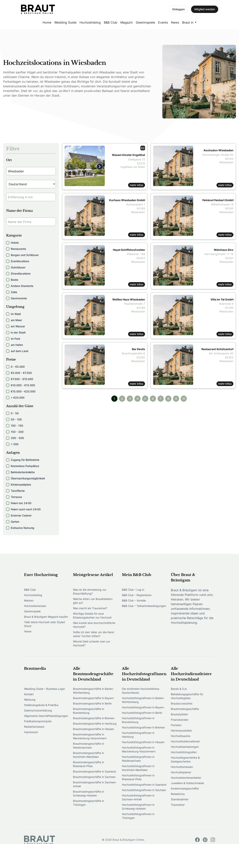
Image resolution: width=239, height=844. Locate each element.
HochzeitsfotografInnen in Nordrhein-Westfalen (138, 768)
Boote (12, 280)
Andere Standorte (19, 286)
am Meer (14, 320)
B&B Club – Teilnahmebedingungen (144, 606)
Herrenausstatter (181, 730)
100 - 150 (14, 425)
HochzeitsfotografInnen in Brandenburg (138, 720)
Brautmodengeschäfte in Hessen (93, 729)
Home (47, 22)
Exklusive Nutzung (20, 528)
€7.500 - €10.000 (19, 379)
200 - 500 (15, 438)
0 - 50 (12, 413)
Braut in (187, 22)
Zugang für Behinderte (22, 460)
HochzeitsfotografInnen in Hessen (143, 742)
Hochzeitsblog (90, 22)
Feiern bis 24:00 (18, 503)
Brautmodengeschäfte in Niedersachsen (88, 745)
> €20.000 (15, 397)
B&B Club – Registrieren (137, 595)
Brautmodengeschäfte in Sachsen (94, 777)
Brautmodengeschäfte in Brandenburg (88, 711)
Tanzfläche (15, 491)
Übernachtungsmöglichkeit (25, 478)
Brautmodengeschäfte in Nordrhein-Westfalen (88, 755)
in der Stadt (16, 332)
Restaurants (16, 249)
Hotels (12, 242)
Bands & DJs (179, 689)
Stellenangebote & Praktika (41, 705)
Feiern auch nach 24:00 (23, 509)
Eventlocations (17, 261)
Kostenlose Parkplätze (22, 466)
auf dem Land (17, 351)
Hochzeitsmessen (35, 606)
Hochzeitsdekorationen (185, 741)
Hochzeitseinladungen (185, 747)
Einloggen (178, 9)
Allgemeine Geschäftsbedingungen (46, 716)
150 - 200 (14, 432)
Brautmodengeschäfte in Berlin (92, 703)
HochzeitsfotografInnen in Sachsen (144, 790)
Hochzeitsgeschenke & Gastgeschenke (185, 759)
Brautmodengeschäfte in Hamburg (95, 723)
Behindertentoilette (20, 472)
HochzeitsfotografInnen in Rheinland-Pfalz (138, 777)
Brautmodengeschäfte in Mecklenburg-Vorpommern (90, 736)
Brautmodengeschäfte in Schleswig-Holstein (88, 793)
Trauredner (178, 805)
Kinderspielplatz (18, 484)
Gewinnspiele (145, 22)
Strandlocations (18, 273)
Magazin (126, 22)
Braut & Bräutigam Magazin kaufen (46, 617)
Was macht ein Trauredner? (90, 608)
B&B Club (110, 22)
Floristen (176, 725)
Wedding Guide (65, 22)
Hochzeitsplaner (181, 772)
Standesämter (180, 799)
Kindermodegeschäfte (185, 788)
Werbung (29, 699)
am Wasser (15, 326)
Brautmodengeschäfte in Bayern (93, 698)
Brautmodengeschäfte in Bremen (93, 718)
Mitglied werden (204, 9)
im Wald (13, 314)
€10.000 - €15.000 (20, 385)
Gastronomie (16, 298)
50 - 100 (14, 419)
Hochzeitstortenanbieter (186, 777)
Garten (12, 521)
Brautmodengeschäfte (185, 709)
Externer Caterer (19, 515)
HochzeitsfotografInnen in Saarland (144, 784)
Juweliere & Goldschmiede (187, 783)
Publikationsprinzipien (38, 721)
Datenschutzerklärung (38, 710)
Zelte (11, 292)
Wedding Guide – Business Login (44, 689)
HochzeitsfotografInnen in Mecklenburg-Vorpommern (138, 749)
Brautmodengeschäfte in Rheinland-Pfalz (88, 764)
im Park (13, 338)
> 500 (12, 444)
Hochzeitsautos (180, 736)
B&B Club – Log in (133, 589)
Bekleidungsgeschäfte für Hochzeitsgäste (187, 696)
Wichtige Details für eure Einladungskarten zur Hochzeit (92, 615)
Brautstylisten (179, 714)
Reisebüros (178, 794)
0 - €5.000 (15, 366)
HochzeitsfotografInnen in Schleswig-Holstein (138, 806)
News (175, 22)
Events (163, 22)
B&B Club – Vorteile (134, 600)
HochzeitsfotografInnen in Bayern (143, 707)
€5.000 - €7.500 (19, 373)
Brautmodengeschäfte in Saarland (94, 771)
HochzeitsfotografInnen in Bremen (143, 727)
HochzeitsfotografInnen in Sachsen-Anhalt (138, 797)
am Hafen (14, 345)
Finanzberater (179, 719)
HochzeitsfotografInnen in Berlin (142, 713)
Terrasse (14, 497)
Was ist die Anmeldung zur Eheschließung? (89, 591)
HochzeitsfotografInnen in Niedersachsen (138, 758)
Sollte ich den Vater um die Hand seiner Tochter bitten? (93, 634)
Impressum (31, 732)
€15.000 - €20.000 (20, 391)
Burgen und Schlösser (22, 255)
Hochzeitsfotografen (184, 752)
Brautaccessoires (181, 703)
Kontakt (29, 694)
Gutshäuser (15, 267)
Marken (29, 600)
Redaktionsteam (34, 726)
